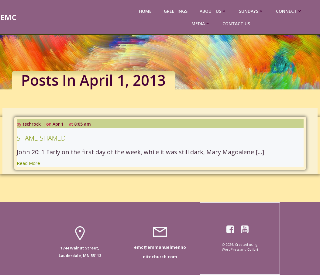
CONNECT (289, 11)
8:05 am (82, 124)
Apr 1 (58, 124)
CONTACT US (236, 23)
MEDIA (200, 23)
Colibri (252, 249)
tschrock (31, 124)
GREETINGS (176, 11)
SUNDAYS (251, 11)
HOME (145, 11)
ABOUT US (213, 11)
